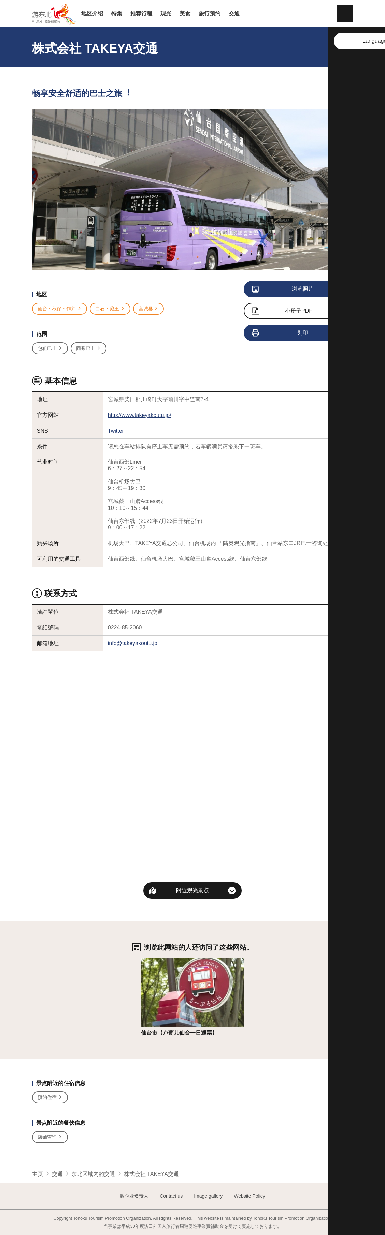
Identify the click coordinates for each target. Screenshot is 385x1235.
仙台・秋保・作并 (60, 309)
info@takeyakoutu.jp (132, 643)
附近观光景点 (192, 890)
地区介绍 (92, 13)
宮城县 (149, 309)
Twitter (116, 431)
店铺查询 (50, 1137)
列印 (280, 333)
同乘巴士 (88, 348)
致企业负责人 (134, 1196)
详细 (146, 961)
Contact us (171, 1196)
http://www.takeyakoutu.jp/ (139, 415)
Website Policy (249, 1196)
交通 (234, 13)
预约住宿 (50, 1097)
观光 (165, 13)
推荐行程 (141, 13)
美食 (185, 13)
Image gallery (208, 1196)
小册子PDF (282, 311)
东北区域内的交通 (93, 1174)
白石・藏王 (110, 309)
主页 (37, 1174)
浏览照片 (283, 289)
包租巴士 (50, 348)
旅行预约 (209, 13)
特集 (116, 13)
